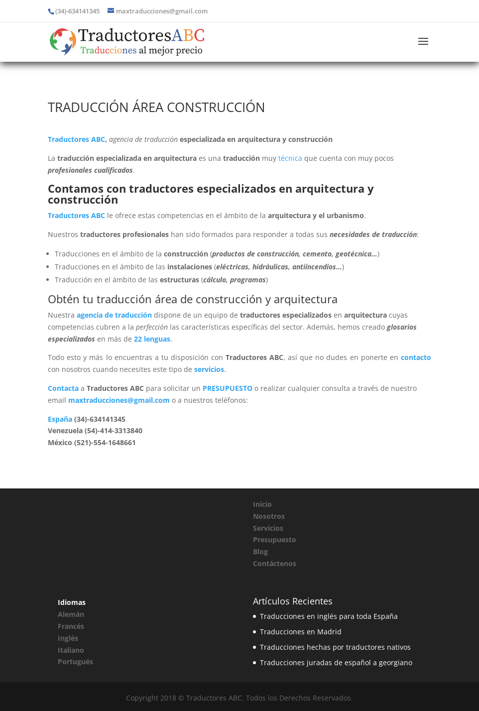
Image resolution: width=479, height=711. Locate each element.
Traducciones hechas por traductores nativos (335, 647)
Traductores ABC (76, 139)
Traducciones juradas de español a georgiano (336, 662)
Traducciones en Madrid (301, 631)
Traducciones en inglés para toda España (329, 616)
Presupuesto (274, 539)
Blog (260, 551)
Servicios (268, 528)
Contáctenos (274, 563)
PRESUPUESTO (227, 388)
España (60, 419)
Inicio (262, 504)
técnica (290, 158)
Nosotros (269, 516)
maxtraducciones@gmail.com (119, 400)
